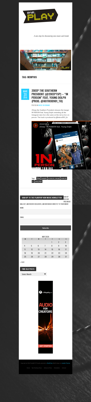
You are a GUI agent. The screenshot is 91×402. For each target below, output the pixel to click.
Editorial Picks (48, 368)
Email (22, 217)
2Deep (38, 178)
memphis (44, 178)
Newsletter (57, 368)
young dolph (38, 181)
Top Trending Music (37, 368)
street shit (63, 178)
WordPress (49, 363)
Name (22, 207)
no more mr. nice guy (54, 178)
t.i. (33, 181)
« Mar (22, 262)
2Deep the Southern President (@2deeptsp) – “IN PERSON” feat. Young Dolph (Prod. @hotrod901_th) (50, 95)
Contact (64, 368)
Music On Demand (44, 105)
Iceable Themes (66, 363)
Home (28, 368)
